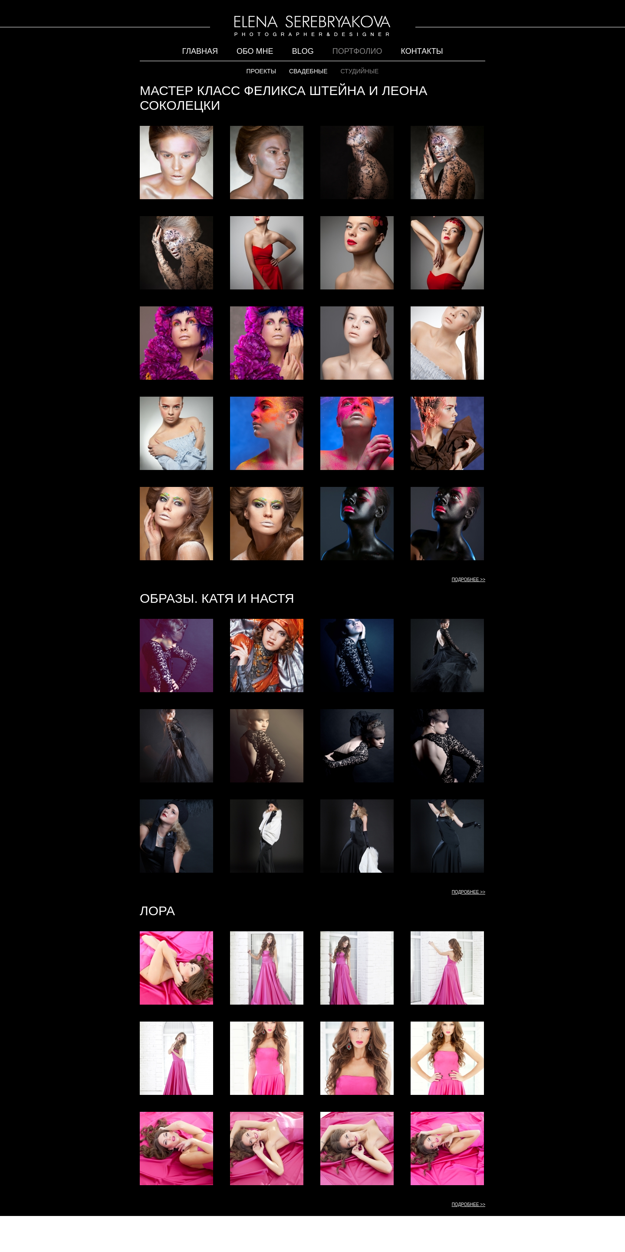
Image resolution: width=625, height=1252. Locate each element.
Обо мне (255, 51)
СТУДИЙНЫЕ (359, 71)
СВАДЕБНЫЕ (308, 71)
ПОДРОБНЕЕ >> (468, 579)
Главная (200, 51)
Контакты (422, 51)
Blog (303, 51)
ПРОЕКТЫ (261, 71)
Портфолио (357, 51)
